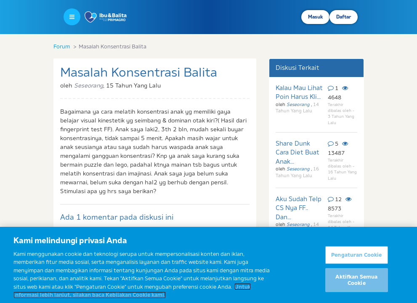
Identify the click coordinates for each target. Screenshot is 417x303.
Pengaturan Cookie (356, 258)
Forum (61, 46)
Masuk (315, 17)
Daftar (343, 17)
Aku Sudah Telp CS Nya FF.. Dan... (298, 208)
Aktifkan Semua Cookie (356, 283)
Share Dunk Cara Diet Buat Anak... (297, 152)
